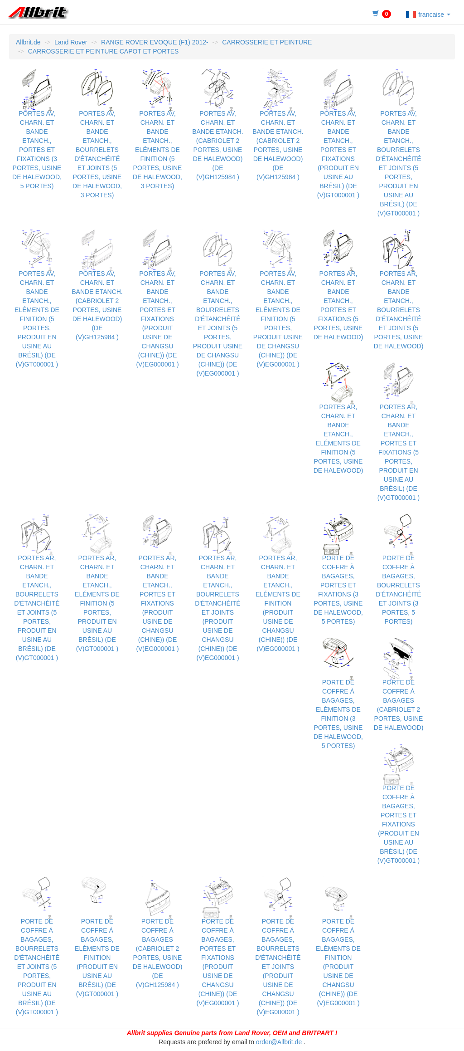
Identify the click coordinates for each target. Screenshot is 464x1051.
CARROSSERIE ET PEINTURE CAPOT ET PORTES (103, 51)
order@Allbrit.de (279, 1042)
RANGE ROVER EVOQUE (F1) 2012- (154, 42)
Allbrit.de (28, 42)
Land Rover (70, 42)
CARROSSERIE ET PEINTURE (267, 42)
